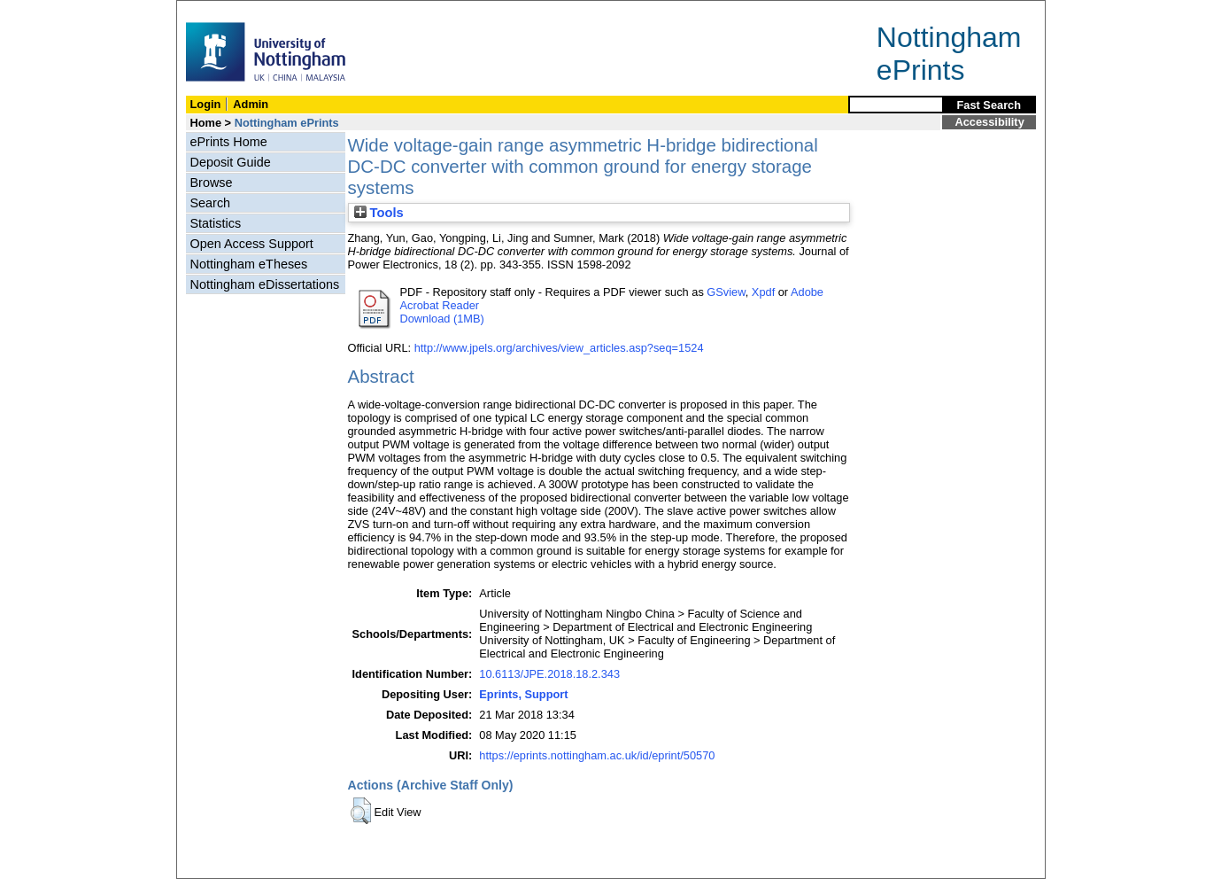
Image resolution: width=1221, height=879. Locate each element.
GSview (726, 292)
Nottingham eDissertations (265, 284)
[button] (361, 810)
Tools (379, 213)
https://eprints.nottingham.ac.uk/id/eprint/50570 (597, 755)
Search (210, 203)
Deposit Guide (230, 162)
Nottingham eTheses (249, 264)
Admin (250, 104)
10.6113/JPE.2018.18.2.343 (549, 674)
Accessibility (989, 121)
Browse (211, 182)
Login (205, 104)
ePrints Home (228, 142)
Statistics (216, 223)
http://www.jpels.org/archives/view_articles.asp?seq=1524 (559, 347)
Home (206, 122)
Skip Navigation (215, 10)
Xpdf (763, 292)
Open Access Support (251, 244)
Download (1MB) (442, 318)
